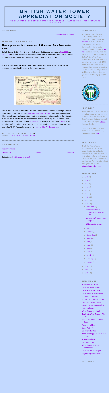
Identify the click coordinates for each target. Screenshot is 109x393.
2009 (87, 269)
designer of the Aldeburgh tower (46, 127)
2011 (87, 204)
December (91, 207)
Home (38, 152)
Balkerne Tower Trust (90, 284)
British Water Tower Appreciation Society (55, 14)
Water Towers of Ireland (91, 311)
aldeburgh (15, 136)
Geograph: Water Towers (91, 302)
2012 (87, 200)
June (89, 245)
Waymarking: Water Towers (92, 354)
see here (85, 42)
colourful (62, 121)
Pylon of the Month (89, 325)
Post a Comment (8, 149)
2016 (87, 187)
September (91, 235)
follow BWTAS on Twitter (64, 34)
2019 (87, 177)
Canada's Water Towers (91, 287)
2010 (87, 266)
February (90, 259)
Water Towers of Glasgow (91, 351)
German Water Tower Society (93, 305)
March (89, 255)
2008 (87, 273)
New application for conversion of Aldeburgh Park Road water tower (36, 47)
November (91, 228)
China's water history (94, 224)
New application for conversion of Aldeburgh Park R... (96, 212)
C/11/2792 (64, 52)
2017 (87, 184)
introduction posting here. (91, 166)
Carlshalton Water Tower (91, 290)
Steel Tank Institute (89, 331)
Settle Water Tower (89, 328)
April (88, 252)
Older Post (70, 152)
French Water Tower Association (94, 299)
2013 (87, 197)
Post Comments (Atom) (21, 157)
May (88, 248)
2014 (87, 194)
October (90, 232)
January (90, 262)
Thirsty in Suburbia (89, 339)
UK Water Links (88, 342)
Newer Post (6, 152)
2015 (87, 190)
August (89, 238)
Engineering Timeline (90, 296)
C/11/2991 (6, 55)
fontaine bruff (28, 136)
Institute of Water (88, 308)
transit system (34, 121)
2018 (87, 180)
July (88, 242)
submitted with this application (39, 113)
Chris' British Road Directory (92, 293)
